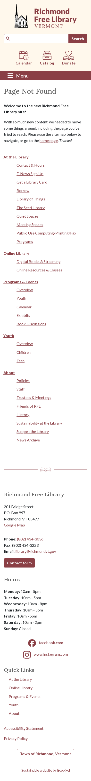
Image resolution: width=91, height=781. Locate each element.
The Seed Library (31, 207)
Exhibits (23, 315)
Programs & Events (20, 281)
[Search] (36, 38)
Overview (25, 289)
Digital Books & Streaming (39, 261)
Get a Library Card (32, 182)
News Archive (28, 440)
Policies (23, 380)
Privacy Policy (16, 738)
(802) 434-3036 (30, 539)
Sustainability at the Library (39, 423)
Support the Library (33, 431)
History (23, 414)
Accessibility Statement (23, 728)
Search (78, 38)
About (9, 372)
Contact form (19, 563)
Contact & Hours (31, 165)
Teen (21, 360)
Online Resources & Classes (39, 270)
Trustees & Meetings (34, 397)
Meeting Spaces (30, 224)
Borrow (23, 190)
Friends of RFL (29, 406)
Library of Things (31, 199)
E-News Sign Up (30, 173)
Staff (21, 389)
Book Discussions (31, 323)
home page (49, 140)
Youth (21, 298)
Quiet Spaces (27, 216)
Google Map (14, 525)
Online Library (16, 253)
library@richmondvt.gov (35, 551)
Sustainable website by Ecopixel (45, 770)
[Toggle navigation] (18, 75)
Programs (25, 241)
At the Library (16, 157)
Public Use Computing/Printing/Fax (46, 233)
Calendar (24, 307)
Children (24, 352)
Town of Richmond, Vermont (45, 753)
